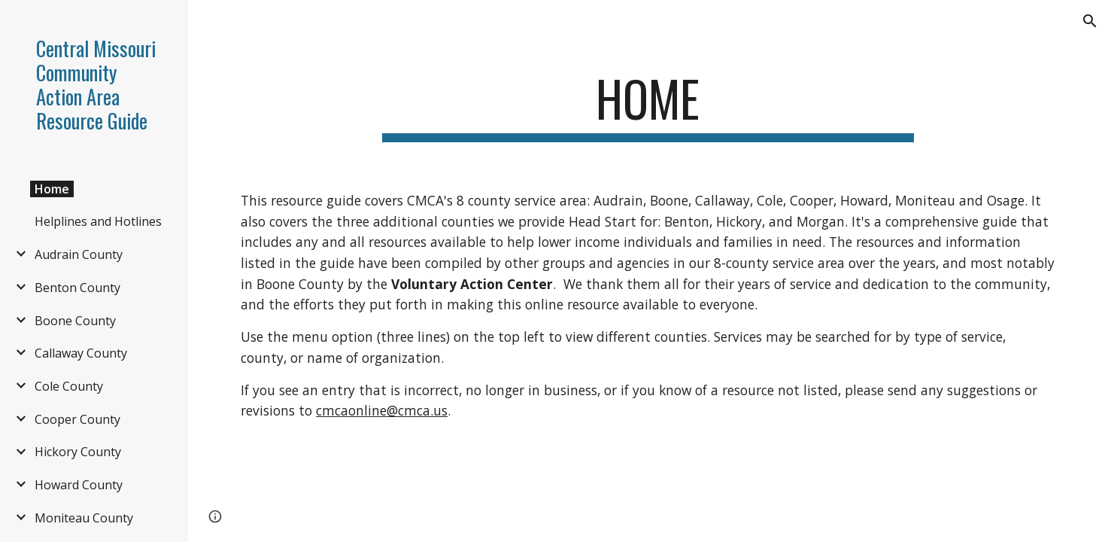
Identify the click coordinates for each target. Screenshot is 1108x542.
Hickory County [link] (78, 451)
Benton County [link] (77, 287)
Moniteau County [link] (84, 518)
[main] (648, 105)
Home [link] (52, 189)
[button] (1090, 21)
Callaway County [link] (81, 353)
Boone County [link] (75, 320)
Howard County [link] (79, 485)
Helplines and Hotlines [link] (98, 221)
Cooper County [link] (77, 419)
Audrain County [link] (79, 254)
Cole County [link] (69, 386)
